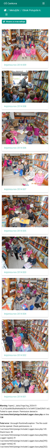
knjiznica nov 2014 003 (15, 272)
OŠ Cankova (10, 3)
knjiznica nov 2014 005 (15, 231)
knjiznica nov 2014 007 (15, 189)
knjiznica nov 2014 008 (15, 106)
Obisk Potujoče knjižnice (32, 10)
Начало (5, 10)
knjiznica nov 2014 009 (15, 65)
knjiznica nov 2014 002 (15, 355)
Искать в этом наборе (14, 22)
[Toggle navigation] (43, 3)
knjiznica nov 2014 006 (15, 148)
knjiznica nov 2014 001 (15, 396)
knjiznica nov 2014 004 (15, 314)
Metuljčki (14, 10)
